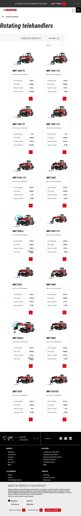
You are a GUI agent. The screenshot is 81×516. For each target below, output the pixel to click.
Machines (45, 448)
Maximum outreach (18, 88)
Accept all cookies (53, 510)
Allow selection (35, 510)
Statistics (30, 501)
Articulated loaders (49, 462)
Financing (46, 475)
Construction (12, 454)
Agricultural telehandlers (50, 454)
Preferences (15, 504)
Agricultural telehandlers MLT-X (52, 457)
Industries (11, 457)
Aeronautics (11, 462)
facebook (59, 438)
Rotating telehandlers (49, 459)
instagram (64, 438)
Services (45, 471)
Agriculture (11, 452)
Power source (17, 252)
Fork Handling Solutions (15, 480)
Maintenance (47, 480)
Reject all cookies (17, 510)
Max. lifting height (18, 80)
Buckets (10, 475)
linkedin (69, 438)
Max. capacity (17, 84)
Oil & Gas (10, 459)
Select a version (58, 3)
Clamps (10, 477)
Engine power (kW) (18, 91)
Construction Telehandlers (51, 452)
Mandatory (14, 501)
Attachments (11, 471)
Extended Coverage (49, 477)
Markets (9, 448)
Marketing (30, 504)
